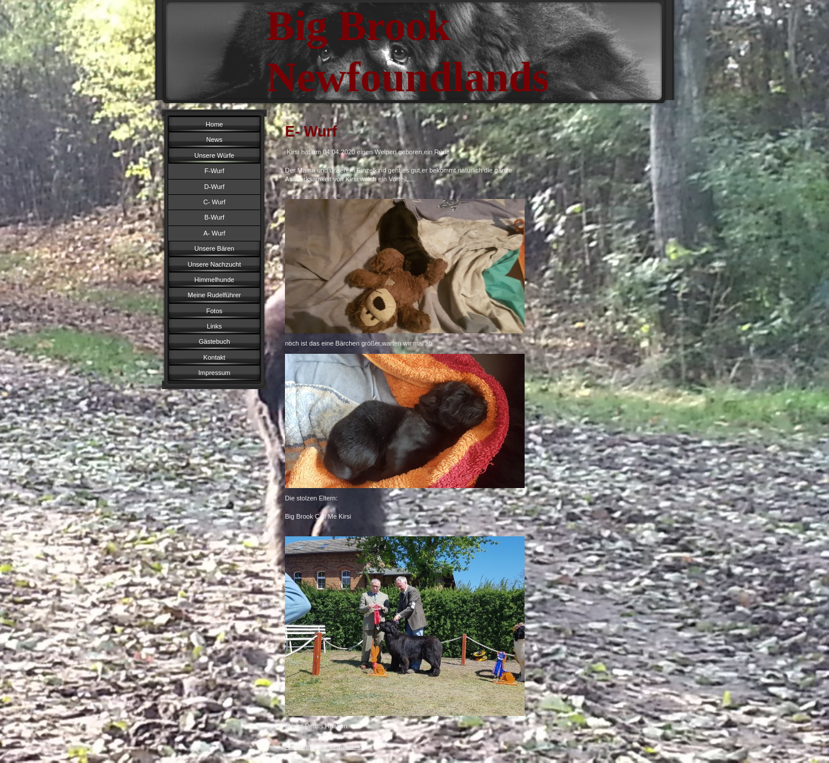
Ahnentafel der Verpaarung (324, 746)
